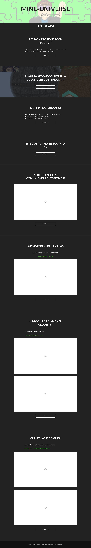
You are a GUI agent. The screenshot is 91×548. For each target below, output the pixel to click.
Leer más (47, 56)
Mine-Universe (45, 8)
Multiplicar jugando (45, 107)
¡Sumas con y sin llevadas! (45, 246)
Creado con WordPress (34, 544)
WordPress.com (58, 544)
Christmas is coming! (45, 438)
